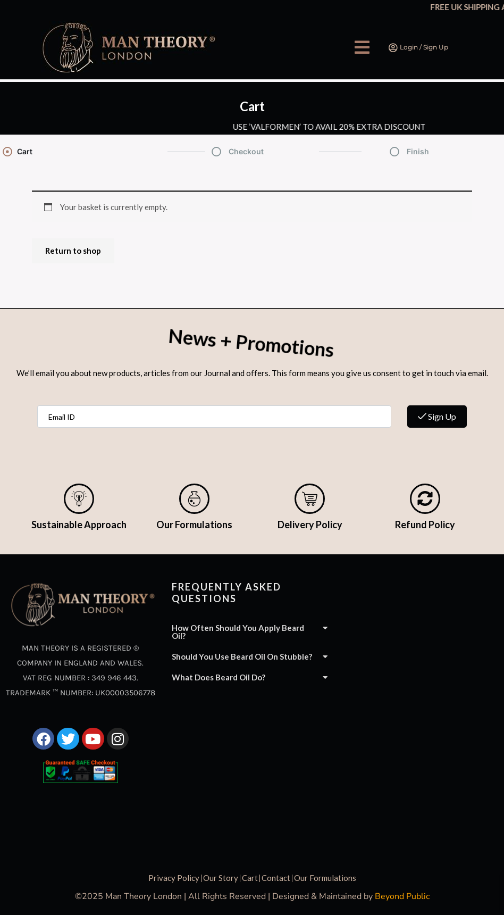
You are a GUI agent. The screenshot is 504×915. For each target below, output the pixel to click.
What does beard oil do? (218, 677)
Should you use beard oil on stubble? (242, 656)
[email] (214, 416)
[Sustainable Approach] (79, 499)
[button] (362, 47)
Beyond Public (402, 896)
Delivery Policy (310, 524)
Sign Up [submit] (437, 416)
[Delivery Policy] (310, 499)
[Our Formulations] (194, 499)
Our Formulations (194, 524)
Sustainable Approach (79, 524)
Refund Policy (425, 524)
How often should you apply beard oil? (238, 631)
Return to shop (73, 250)
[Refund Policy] (425, 499)
